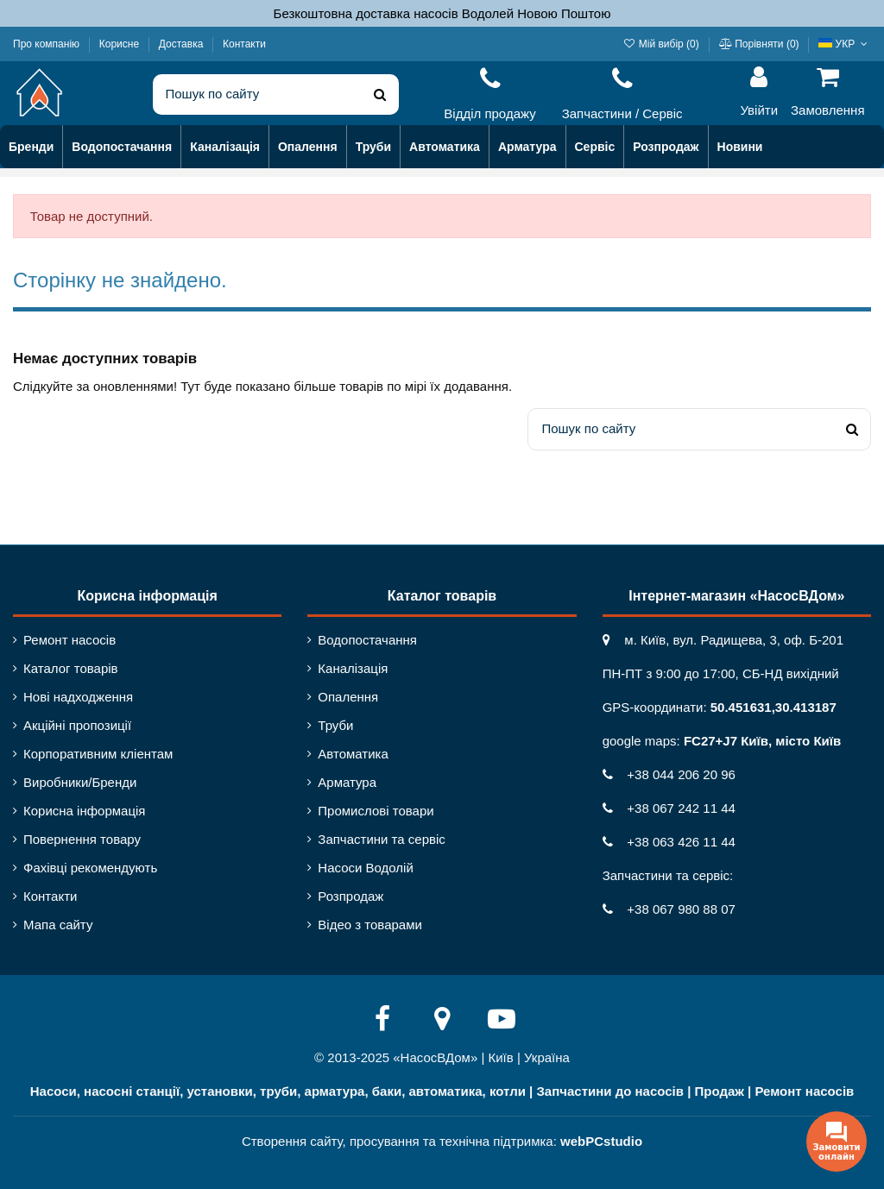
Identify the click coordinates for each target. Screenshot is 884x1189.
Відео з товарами (370, 924)
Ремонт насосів (69, 639)
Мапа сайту (57, 924)
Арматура (347, 782)
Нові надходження (78, 696)
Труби (335, 725)
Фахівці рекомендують (90, 867)
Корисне (120, 44)
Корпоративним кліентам (98, 753)
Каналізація (353, 668)
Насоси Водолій (365, 867)
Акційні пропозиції (77, 725)
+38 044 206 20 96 (669, 774)
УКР (844, 44)
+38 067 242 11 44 (669, 808)
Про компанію (47, 44)
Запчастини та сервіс (381, 839)
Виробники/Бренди (79, 782)
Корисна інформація (84, 810)
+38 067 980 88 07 (669, 909)
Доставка (182, 44)
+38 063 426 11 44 (669, 841)
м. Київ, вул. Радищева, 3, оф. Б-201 (723, 639)
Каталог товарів (70, 668)
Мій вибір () (662, 44)
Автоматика (353, 753)
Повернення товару (82, 839)
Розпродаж (350, 896)
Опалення (348, 696)
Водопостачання (367, 639)
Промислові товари (375, 810)
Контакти (244, 44)
